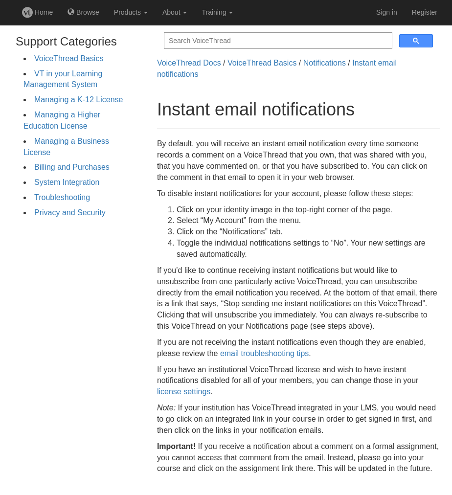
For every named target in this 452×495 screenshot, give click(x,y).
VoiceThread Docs (189, 63)
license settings (183, 391)
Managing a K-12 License (78, 99)
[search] (277, 40)
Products (131, 12)
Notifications (324, 63)
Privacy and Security (70, 212)
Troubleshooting (62, 197)
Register (424, 12)
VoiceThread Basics (68, 58)
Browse (83, 12)
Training (217, 12)
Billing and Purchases (72, 167)
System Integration (66, 182)
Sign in (386, 12)
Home (37, 12)
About (174, 12)
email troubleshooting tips (264, 353)
